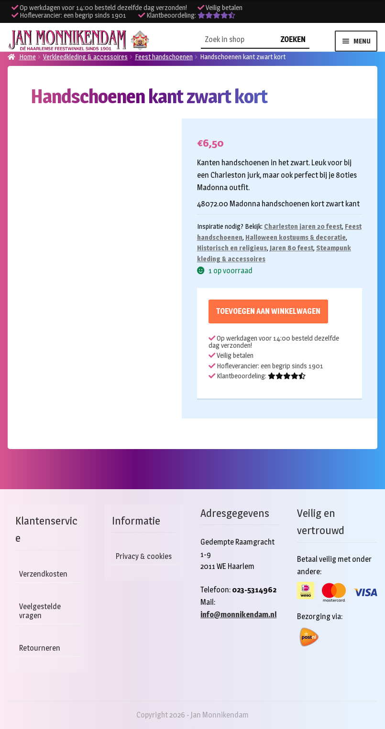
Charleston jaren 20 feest (303, 226)
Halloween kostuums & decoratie (295, 237)
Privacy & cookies (144, 556)
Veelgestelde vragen (40, 611)
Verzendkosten (43, 574)
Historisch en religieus (232, 248)
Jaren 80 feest (291, 248)
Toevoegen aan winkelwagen (268, 311)
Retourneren (39, 648)
